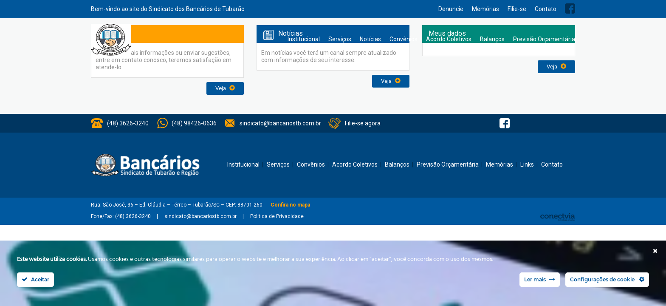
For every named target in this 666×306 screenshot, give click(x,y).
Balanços (492, 39)
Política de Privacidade (277, 216)
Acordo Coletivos (448, 39)
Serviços (339, 39)
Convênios (403, 39)
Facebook (570, 8)
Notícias (370, 39)
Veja (225, 88)
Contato (545, 9)
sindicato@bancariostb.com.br (280, 123)
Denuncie (450, 9)
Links (527, 164)
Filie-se (517, 9)
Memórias (485, 9)
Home (275, 39)
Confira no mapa (290, 205)
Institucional (304, 39)
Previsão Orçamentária (544, 39)
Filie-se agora (363, 123)
